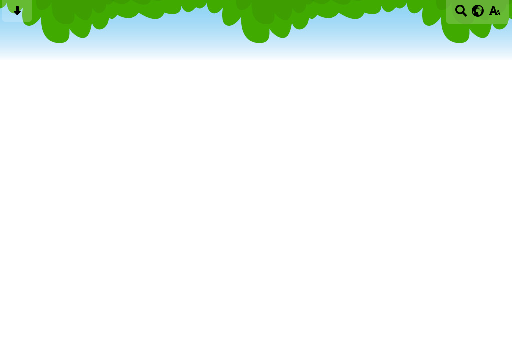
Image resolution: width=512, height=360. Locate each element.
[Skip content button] (17, 14)
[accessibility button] (495, 14)
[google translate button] (478, 11)
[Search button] (461, 14)
